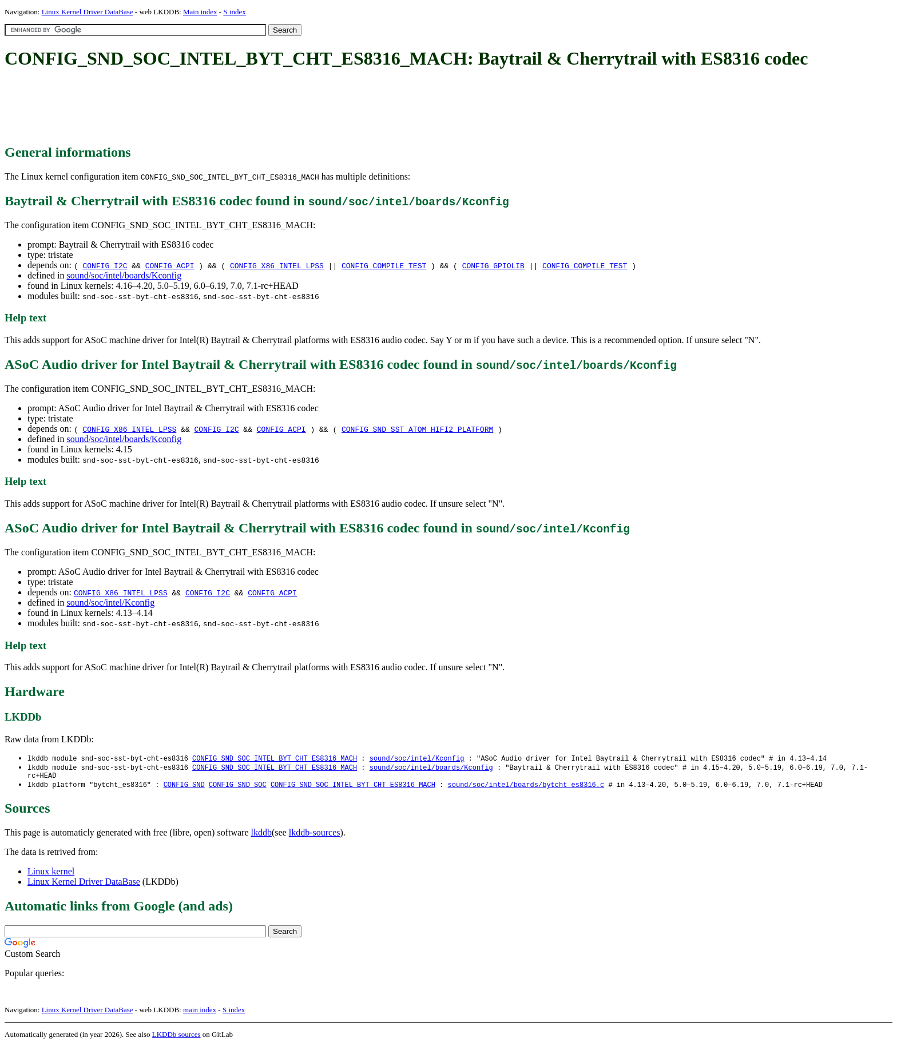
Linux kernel (50, 875)
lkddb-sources (314, 836)
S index (234, 11)
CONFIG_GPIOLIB (493, 265)
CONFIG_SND (184, 788)
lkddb (261, 836)
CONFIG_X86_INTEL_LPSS (277, 265)
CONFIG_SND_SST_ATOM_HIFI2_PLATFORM (417, 429)
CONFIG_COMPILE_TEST (384, 265)
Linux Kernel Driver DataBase (87, 11)
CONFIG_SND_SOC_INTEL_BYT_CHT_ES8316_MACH (274, 758)
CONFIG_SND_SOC (238, 788)
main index (199, 1013)
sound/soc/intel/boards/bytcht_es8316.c (525, 788)
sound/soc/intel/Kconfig (110, 602)
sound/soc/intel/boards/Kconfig (123, 275)
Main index (200, 11)
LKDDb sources (176, 1037)
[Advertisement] (213, 107)
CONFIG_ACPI (170, 265)
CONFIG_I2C (104, 265)
